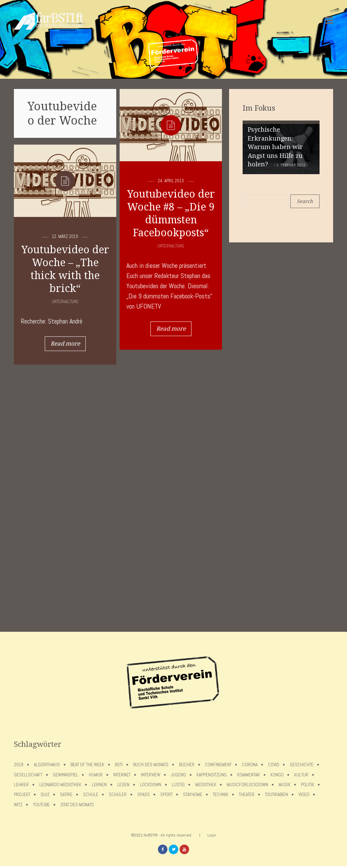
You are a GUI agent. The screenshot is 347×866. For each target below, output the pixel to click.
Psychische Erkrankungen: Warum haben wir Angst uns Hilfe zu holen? (275, 147)
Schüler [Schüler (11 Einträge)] (118, 794)
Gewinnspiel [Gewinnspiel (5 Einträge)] (65, 775)
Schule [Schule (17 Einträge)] (90, 794)
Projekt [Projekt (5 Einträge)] (22, 794)
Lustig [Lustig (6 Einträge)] (178, 785)
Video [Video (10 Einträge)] (304, 794)
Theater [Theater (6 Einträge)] (246, 794)
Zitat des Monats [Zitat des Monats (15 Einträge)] (77, 805)
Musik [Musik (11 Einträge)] (284, 785)
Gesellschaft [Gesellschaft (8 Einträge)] (28, 775)
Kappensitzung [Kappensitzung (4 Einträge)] (212, 775)
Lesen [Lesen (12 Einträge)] (123, 785)
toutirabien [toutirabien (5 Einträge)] (276, 794)
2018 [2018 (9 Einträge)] (18, 765)
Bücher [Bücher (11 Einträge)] (187, 765)
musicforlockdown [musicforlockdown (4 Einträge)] (247, 785)
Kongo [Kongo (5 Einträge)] (277, 775)
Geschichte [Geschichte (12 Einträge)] (301, 765)
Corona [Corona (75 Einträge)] (250, 765)
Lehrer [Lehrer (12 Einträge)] (21, 785)
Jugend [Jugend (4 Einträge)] (178, 775)
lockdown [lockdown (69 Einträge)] (150, 785)
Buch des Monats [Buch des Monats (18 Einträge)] (150, 765)
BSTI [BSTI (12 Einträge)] (119, 765)
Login (211, 835)
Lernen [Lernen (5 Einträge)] (99, 785)
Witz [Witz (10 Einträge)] (18, 805)
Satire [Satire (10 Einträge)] (66, 794)
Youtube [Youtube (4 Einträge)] (41, 805)
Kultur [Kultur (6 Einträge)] (301, 775)
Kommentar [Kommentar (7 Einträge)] (248, 775)
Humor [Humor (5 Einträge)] (96, 775)
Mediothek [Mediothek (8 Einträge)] (205, 785)
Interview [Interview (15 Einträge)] (150, 775)
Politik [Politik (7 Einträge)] (307, 785)
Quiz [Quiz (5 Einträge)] (45, 794)
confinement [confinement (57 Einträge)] (218, 765)
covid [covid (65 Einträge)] (273, 765)
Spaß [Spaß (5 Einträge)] (143, 794)
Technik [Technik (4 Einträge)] (220, 794)
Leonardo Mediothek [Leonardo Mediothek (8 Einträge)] (60, 785)
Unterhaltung (171, 246)
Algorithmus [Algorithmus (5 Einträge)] (47, 765)
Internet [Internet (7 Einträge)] (121, 775)
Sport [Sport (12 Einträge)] (166, 794)
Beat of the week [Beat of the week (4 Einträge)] (87, 765)
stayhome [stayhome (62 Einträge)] (192, 794)
